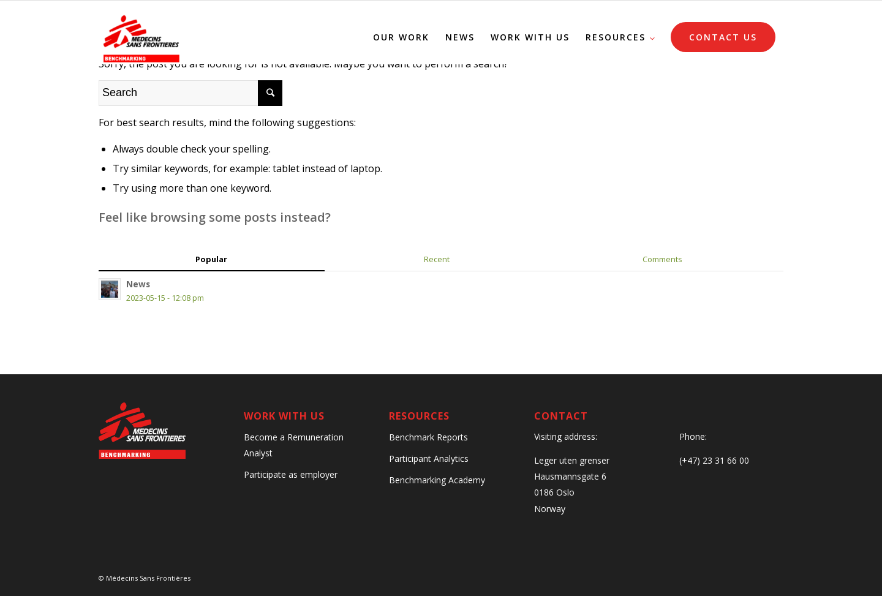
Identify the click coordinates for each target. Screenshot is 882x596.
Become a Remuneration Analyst (294, 445)
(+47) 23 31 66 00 (714, 460)
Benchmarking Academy (437, 480)
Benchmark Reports (428, 437)
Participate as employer (290, 474)
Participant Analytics (429, 458)
